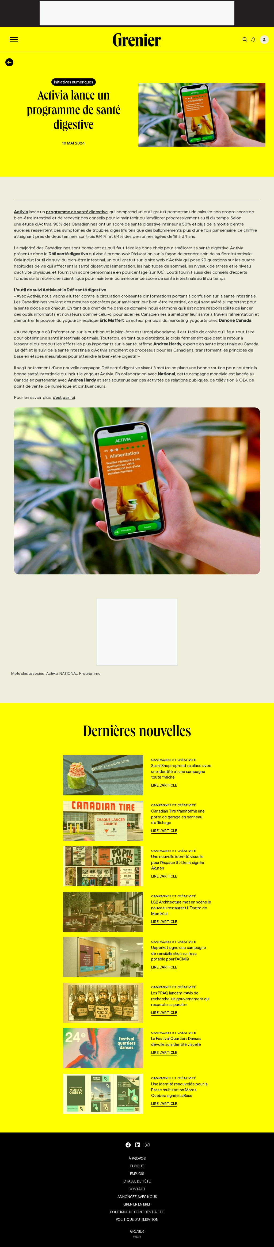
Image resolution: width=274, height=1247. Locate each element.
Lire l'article (164, 785)
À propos (137, 1158)
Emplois (137, 1174)
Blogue (137, 1166)
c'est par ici (64, 397)
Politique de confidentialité (137, 1212)
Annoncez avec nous (137, 1197)
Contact (137, 1189)
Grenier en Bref (137, 1204)
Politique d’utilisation (137, 1219)
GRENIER (137, 1231)
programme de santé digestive (77, 211)
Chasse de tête (137, 1181)
